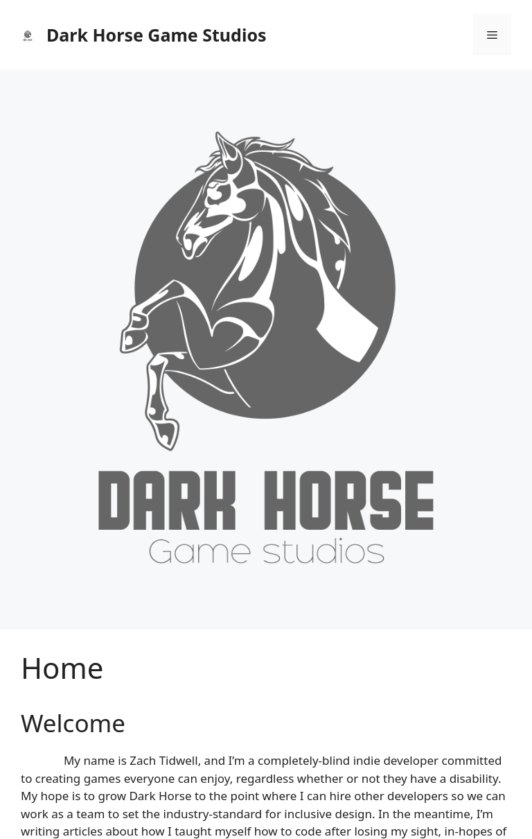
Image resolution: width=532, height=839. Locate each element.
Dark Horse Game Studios (156, 34)
